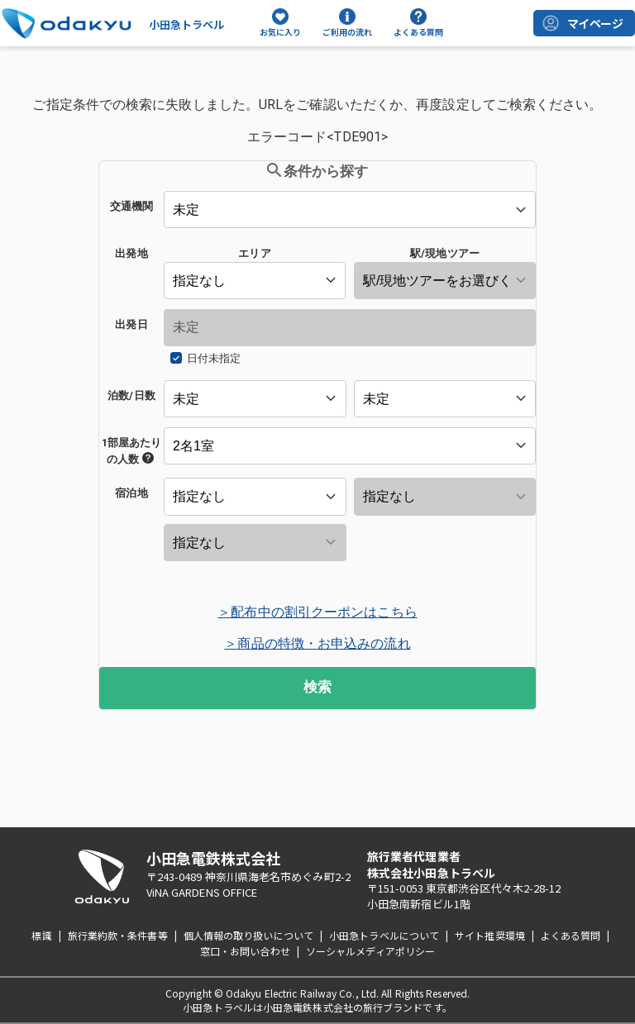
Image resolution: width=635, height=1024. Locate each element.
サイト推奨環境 (490, 935)
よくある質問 (571, 935)
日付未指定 (214, 358)
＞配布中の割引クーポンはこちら (317, 612)
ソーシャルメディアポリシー (370, 951)
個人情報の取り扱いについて (248, 935)
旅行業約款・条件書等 (118, 935)
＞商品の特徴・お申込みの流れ (317, 643)
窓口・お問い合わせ (245, 951)
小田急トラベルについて (384, 935)
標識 (41, 935)
